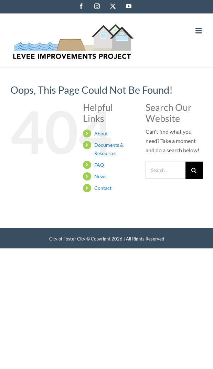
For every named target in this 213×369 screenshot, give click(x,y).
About (101, 133)
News (100, 176)
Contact (102, 188)
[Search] (194, 170)
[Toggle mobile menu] (199, 30)
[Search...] (165, 170)
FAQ (99, 165)
